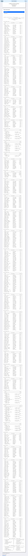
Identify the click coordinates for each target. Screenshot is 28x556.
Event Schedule (14, 1)
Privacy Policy (4, 555)
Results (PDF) (5, 13)
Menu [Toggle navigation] (26, 1)
